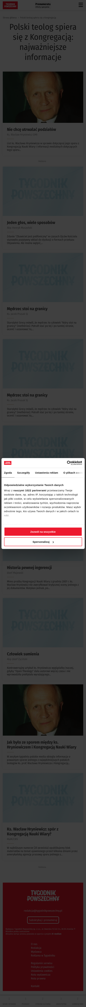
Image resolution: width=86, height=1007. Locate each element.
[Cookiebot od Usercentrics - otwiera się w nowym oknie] (67, 463)
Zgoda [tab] (8, 472)
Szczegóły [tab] (23, 472)
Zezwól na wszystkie (43, 531)
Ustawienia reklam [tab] (46, 472)
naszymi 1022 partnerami (29, 490)
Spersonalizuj (43, 541)
